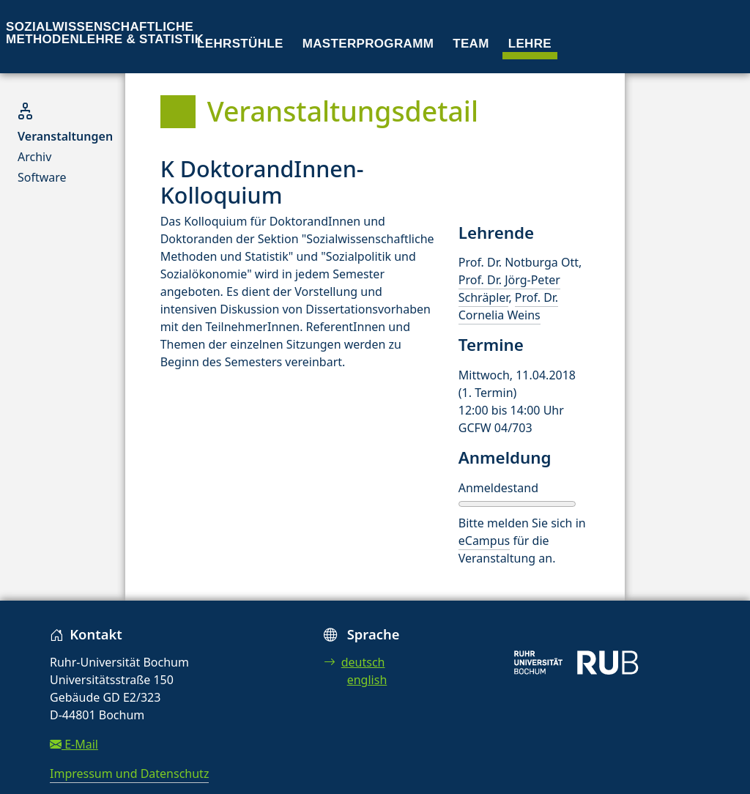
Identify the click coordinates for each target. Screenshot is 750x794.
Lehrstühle (240, 44)
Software (42, 177)
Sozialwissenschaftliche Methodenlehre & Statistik (105, 33)
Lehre (530, 44)
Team (471, 44)
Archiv (34, 157)
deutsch (354, 662)
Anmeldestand (498, 488)
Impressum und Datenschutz (129, 773)
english (367, 680)
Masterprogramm (368, 44)
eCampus (484, 541)
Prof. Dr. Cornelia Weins (508, 306)
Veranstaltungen (65, 136)
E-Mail (74, 744)
